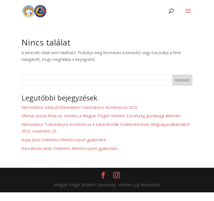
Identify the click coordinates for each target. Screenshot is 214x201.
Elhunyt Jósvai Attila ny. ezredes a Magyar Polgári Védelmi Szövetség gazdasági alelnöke (100, 115)
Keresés (182, 80)
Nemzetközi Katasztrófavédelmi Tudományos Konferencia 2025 (79, 107)
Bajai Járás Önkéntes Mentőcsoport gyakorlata (63, 139)
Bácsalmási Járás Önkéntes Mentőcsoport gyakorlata (69, 148)
